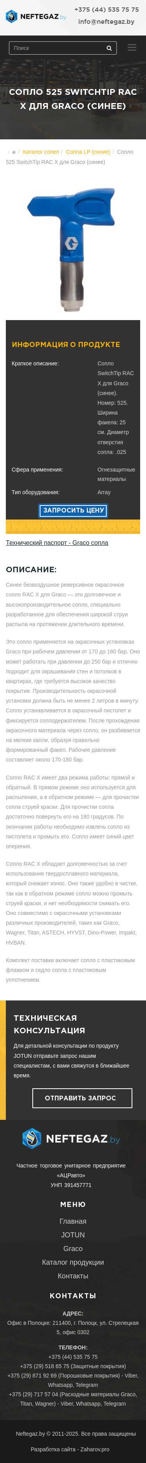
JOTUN (73, 1235)
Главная (73, 1221)
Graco (73, 1249)
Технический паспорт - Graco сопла (57, 542)
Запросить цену (73, 511)
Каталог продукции (73, 1262)
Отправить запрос (80, 1099)
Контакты (73, 1276)
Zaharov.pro (95, 1449)
